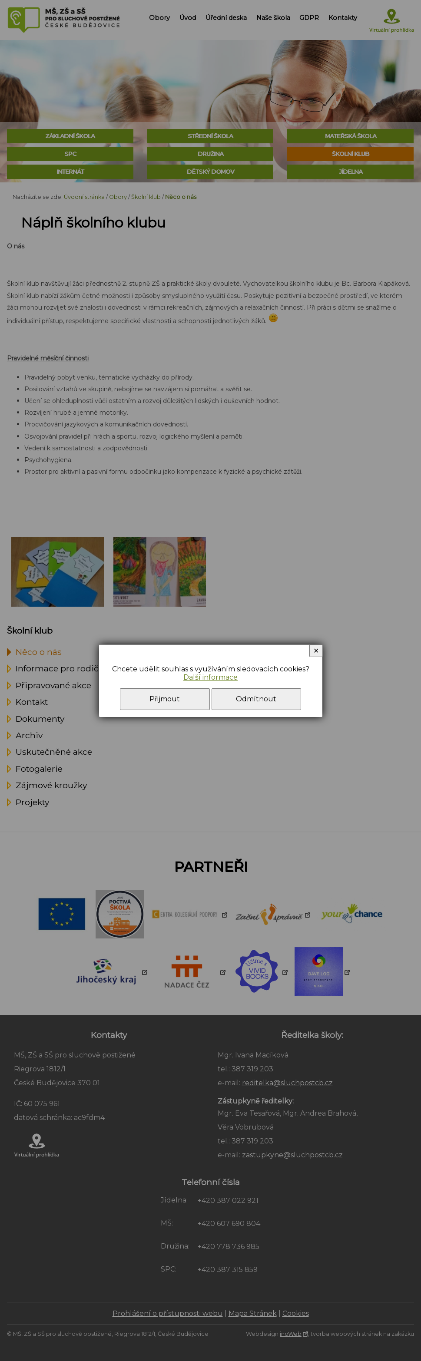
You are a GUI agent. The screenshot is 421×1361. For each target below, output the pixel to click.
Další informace (210, 677)
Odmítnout (256, 699)
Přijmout (164, 699)
